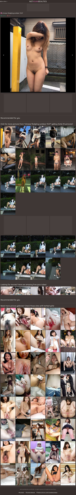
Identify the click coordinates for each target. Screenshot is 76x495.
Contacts (21, 492)
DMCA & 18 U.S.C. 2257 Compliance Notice (47, 492)
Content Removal (30, 492)
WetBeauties (38, 1)
